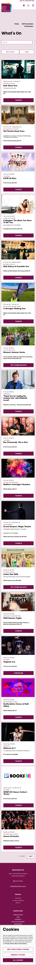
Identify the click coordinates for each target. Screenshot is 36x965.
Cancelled (18, 673)
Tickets (18, 100)
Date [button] (27, 52)
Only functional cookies (18, 949)
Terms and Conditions (18, 921)
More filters (10, 52)
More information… (21, 943)
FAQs (17, 24)
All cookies (18, 960)
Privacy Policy (18, 924)
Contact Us (18, 919)
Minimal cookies (18, 955)
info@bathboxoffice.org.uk (18, 886)
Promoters (28, 26)
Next (31, 856)
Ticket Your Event (18, 914)
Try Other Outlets (18, 365)
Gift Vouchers (27, 24)
